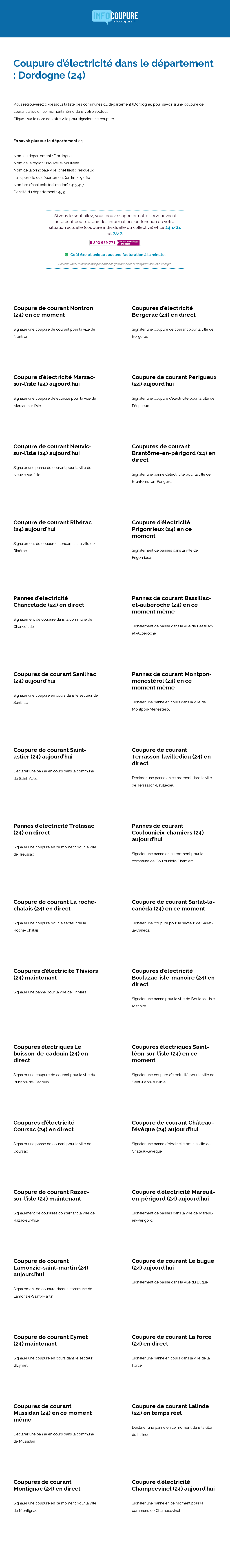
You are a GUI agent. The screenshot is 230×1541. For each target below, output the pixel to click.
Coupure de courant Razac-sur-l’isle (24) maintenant (51, 1195)
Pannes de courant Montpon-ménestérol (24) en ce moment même (172, 681)
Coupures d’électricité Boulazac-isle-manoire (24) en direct (173, 977)
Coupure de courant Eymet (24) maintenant (50, 1340)
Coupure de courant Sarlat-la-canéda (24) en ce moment (173, 905)
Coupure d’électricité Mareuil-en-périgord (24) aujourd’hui (173, 1195)
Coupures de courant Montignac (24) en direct (46, 1485)
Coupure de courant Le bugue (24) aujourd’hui (173, 1264)
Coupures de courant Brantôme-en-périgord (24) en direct (173, 453)
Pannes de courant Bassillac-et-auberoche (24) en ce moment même (171, 605)
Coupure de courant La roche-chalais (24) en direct (55, 905)
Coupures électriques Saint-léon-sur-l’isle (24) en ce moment (170, 1053)
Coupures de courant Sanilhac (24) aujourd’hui (54, 677)
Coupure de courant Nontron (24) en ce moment (53, 311)
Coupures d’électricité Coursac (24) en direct (44, 1126)
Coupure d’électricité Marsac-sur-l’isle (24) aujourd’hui (54, 380)
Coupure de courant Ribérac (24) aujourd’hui (52, 525)
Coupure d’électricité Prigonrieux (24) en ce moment (162, 529)
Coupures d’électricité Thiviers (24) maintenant (55, 974)
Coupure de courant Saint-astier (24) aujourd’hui (49, 753)
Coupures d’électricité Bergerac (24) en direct (164, 311)
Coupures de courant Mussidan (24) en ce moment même (52, 1413)
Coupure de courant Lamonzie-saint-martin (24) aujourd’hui (50, 1267)
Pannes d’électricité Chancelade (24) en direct (48, 601)
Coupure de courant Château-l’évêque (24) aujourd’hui (173, 1126)
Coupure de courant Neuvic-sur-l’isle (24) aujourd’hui (52, 449)
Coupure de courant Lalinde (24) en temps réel (170, 1409)
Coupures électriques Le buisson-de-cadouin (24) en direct (50, 1053)
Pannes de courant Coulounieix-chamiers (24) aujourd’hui (168, 832)
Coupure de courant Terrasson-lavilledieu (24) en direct (171, 756)
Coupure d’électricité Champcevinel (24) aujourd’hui (173, 1485)
